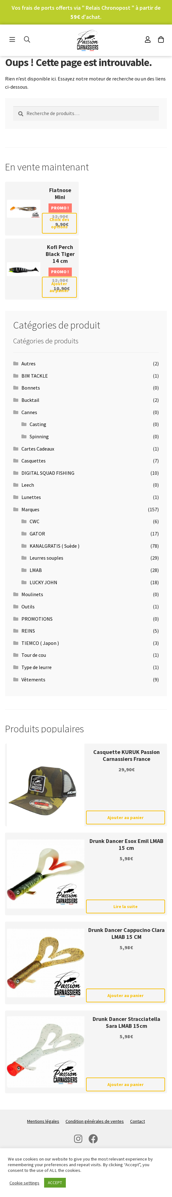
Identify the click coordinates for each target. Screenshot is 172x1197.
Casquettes (33, 460)
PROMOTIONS (37, 619)
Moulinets (32, 594)
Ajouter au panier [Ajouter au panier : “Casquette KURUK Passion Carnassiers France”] (125, 817)
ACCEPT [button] (55, 1182)
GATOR (37, 533)
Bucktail (30, 400)
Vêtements (33, 679)
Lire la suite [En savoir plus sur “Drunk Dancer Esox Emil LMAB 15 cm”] (125, 906)
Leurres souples (46, 558)
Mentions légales (43, 1121)
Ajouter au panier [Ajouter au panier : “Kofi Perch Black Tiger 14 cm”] (59, 287)
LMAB (36, 570)
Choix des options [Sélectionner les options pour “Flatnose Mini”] (59, 223)
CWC (34, 521)
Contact (137, 1121)
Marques (30, 509)
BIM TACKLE (34, 376)
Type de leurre (36, 667)
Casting (38, 424)
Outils (28, 606)
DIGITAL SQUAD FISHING (47, 473)
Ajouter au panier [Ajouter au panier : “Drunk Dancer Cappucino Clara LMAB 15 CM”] (125, 995)
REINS (28, 631)
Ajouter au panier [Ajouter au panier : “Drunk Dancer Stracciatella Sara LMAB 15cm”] (125, 1084)
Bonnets (30, 388)
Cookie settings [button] (24, 1183)
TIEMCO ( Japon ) (40, 643)
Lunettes (31, 497)
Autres (28, 363)
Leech (27, 485)
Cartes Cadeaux (37, 449)
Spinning (39, 436)
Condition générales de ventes (95, 1121)
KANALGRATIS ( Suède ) (54, 546)
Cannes (29, 412)
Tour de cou (33, 655)
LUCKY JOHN (43, 582)
